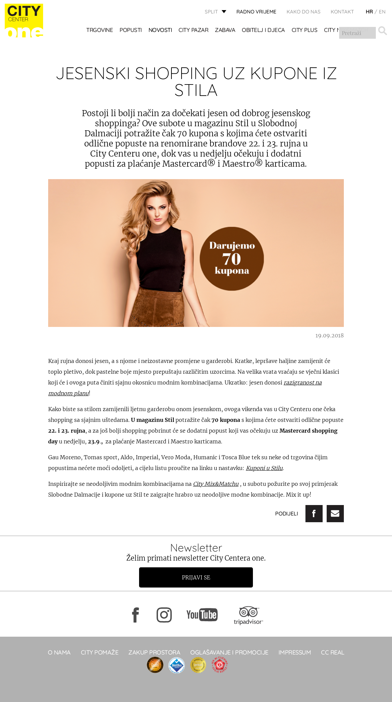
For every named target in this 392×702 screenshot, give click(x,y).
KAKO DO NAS (304, 12)
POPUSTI (131, 30)
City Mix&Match (346, 30)
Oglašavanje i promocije (229, 652)
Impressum (295, 652)
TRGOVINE (100, 30)
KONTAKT (342, 12)
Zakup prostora (154, 652)
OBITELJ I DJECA (263, 30)
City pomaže (100, 652)
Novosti (160, 30)
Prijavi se (196, 577)
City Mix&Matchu (215, 483)
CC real (333, 652)
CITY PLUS (305, 30)
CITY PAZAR (193, 30)
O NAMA (59, 652)
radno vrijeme (256, 12)
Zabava (225, 30)
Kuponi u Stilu (264, 468)
